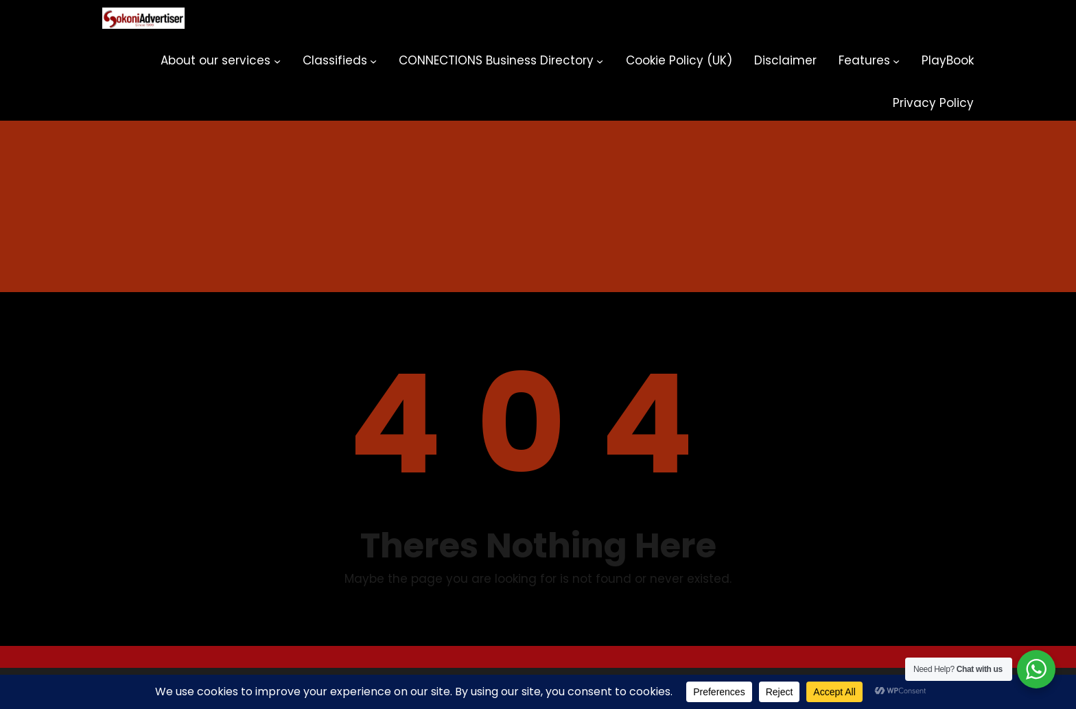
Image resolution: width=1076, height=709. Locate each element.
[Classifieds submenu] (373, 61)
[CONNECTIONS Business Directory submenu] (599, 61)
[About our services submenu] (277, 61)
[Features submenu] (896, 61)
